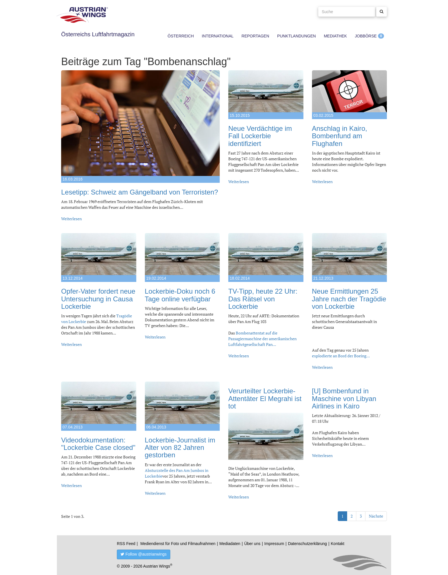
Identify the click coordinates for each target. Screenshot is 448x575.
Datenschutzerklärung (307, 543)
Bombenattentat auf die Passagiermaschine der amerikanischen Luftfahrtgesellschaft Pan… (262, 338)
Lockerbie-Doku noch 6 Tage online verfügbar (180, 294)
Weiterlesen (71, 218)
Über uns (252, 543)
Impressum (274, 543)
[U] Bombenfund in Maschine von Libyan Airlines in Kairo (344, 398)
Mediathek (335, 36)
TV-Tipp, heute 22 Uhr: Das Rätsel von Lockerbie (262, 298)
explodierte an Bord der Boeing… (341, 355)
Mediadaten (229, 543)
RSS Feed (126, 543)
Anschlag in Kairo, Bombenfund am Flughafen (339, 136)
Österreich (181, 36)
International (217, 36)
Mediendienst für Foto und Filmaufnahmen (177, 543)
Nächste (376, 516)
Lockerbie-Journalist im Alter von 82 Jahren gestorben (180, 447)
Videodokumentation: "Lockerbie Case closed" (98, 443)
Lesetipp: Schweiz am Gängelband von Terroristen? (139, 192)
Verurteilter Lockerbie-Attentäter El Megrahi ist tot (264, 398)
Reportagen (255, 36)
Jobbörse (366, 36)
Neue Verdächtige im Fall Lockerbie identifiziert (260, 136)
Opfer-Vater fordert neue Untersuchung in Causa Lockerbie (98, 298)
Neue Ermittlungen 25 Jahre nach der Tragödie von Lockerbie (349, 298)
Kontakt (337, 543)
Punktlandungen (296, 36)
